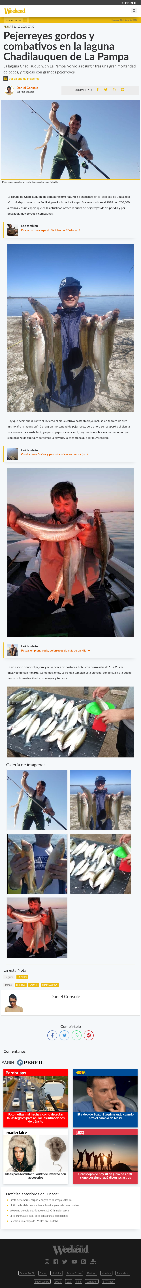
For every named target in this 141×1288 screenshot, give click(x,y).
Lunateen (91, 1281)
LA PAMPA (22, 977)
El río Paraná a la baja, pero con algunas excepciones (39, 1215)
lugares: (9, 977)
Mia (78, 1281)
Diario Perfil (27, 1273)
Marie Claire (74, 1273)
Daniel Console (27, 88)
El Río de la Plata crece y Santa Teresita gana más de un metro (44, 1205)
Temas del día (16, 20)
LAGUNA (33, 985)
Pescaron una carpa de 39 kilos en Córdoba (49, 230)
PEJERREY (20, 985)
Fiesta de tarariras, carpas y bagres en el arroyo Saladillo (41, 1199)
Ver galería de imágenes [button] (21, 78)
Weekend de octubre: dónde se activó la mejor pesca (39, 1210)
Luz (69, 1281)
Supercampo (42, 1281)
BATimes (108, 1281)
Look (58, 1281)
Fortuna (91, 1273)
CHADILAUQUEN (50, 985)
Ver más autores (25, 91)
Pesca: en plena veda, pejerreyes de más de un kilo (54, 650)
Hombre (106, 1273)
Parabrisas (123, 1273)
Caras (43, 1273)
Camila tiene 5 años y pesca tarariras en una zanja (53, 454)
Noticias (56, 1273)
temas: (8, 984)
